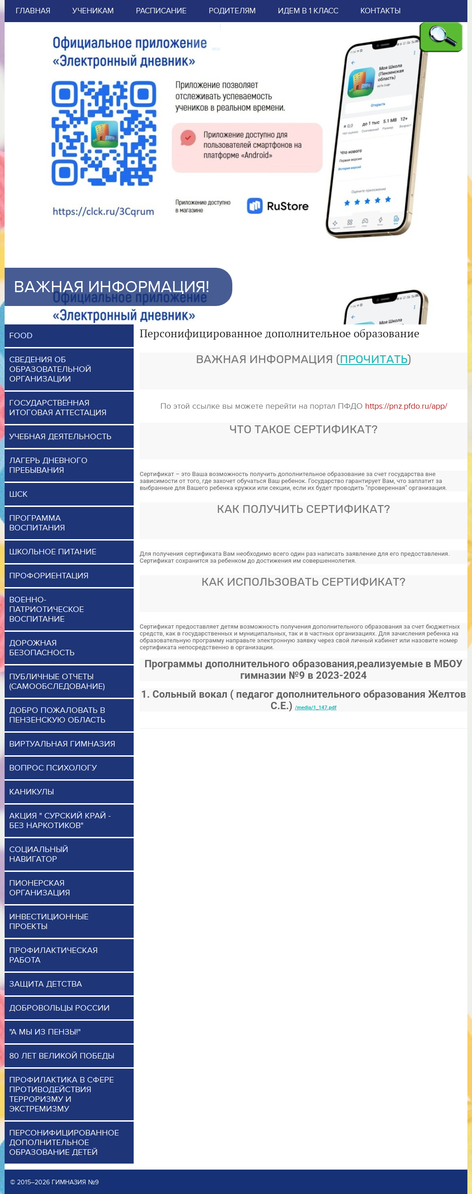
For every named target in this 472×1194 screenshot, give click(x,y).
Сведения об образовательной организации (50, 369)
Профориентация (48, 576)
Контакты (380, 11)
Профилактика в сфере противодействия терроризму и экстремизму (61, 1094)
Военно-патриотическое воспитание (46, 609)
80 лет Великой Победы (61, 1056)
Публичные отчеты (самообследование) (57, 681)
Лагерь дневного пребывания (48, 465)
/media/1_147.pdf (315, 708)
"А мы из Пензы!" (45, 1032)
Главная (33, 11)
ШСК (18, 494)
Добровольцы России (59, 1008)
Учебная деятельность (60, 436)
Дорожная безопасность (42, 648)
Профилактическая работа (53, 955)
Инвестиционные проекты (48, 921)
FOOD (21, 336)
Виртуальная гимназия (62, 744)
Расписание (161, 11)
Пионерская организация (39, 888)
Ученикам (93, 11)
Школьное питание (52, 552)
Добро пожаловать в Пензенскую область (57, 715)
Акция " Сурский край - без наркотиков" (60, 820)
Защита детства (45, 984)
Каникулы (31, 792)
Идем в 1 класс (308, 11)
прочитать (373, 359)
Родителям (232, 11)
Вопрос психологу (53, 768)
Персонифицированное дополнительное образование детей (64, 1142)
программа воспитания (37, 523)
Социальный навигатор (38, 854)
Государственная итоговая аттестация (57, 408)
